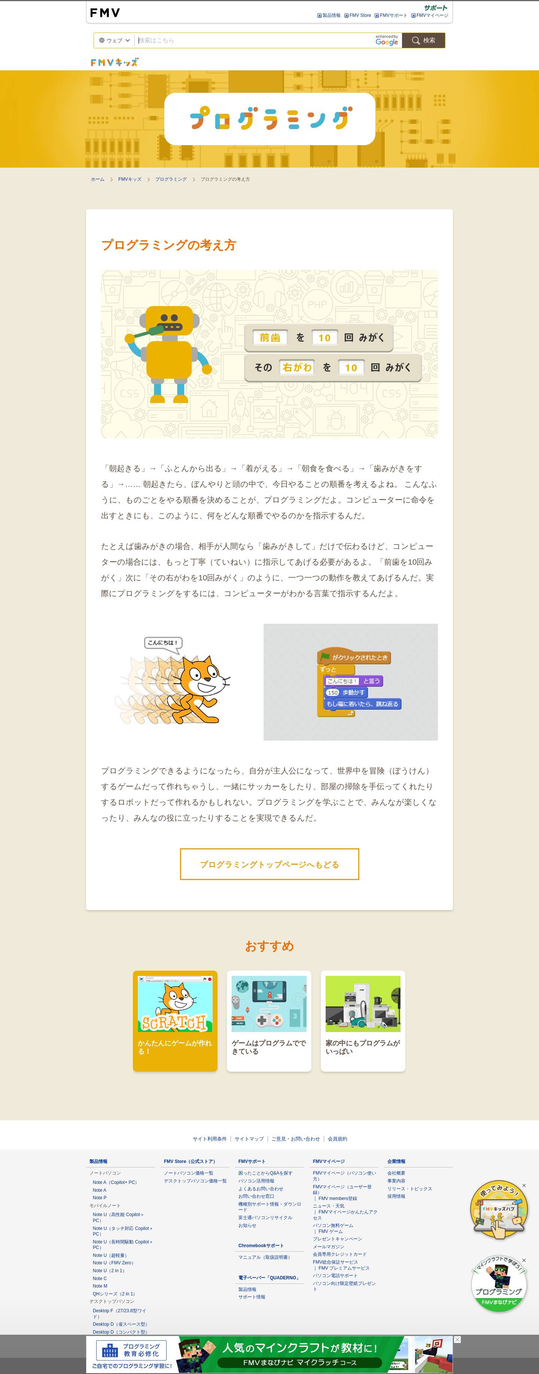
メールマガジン (328, 1246)
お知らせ (247, 1225)
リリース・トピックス (409, 1188)
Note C (100, 1278)
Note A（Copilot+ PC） (116, 1182)
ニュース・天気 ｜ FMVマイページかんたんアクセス (345, 1211)
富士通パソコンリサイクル (265, 1217)
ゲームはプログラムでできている (269, 1015)
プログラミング (171, 179)
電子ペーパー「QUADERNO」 (269, 1277)
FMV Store (360, 15)
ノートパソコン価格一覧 (188, 1173)
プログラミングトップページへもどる (269, 864)
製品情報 (332, 15)
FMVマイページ (432, 15)
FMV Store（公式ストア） (190, 1161)
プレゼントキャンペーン (337, 1239)
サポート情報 (251, 1297)
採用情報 (396, 1196)
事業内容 (396, 1181)
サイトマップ (249, 1139)
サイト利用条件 (210, 1139)
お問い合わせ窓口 (256, 1196)
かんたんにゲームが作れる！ (175, 1015)
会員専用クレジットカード (340, 1254)
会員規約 (337, 1139)
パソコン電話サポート (335, 1275)
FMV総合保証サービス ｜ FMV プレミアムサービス (341, 1265)
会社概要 (396, 1173)
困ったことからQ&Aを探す (265, 1173)
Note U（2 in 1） (110, 1270)
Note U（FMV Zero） (114, 1262)
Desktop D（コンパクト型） (121, 1332)
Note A (99, 1190)
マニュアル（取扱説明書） (265, 1257)
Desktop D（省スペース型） (121, 1324)
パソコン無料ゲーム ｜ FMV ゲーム (333, 1228)
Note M (100, 1286)
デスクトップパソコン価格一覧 (195, 1181)
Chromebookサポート (261, 1245)
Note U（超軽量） (111, 1255)
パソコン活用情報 (256, 1181)
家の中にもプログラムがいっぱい (363, 1015)
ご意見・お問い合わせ (295, 1139)
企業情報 (396, 1161)
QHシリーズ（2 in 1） (115, 1294)
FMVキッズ (129, 179)
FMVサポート (393, 15)
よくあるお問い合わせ (260, 1188)
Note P (100, 1197)
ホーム (97, 179)
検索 (423, 41)
